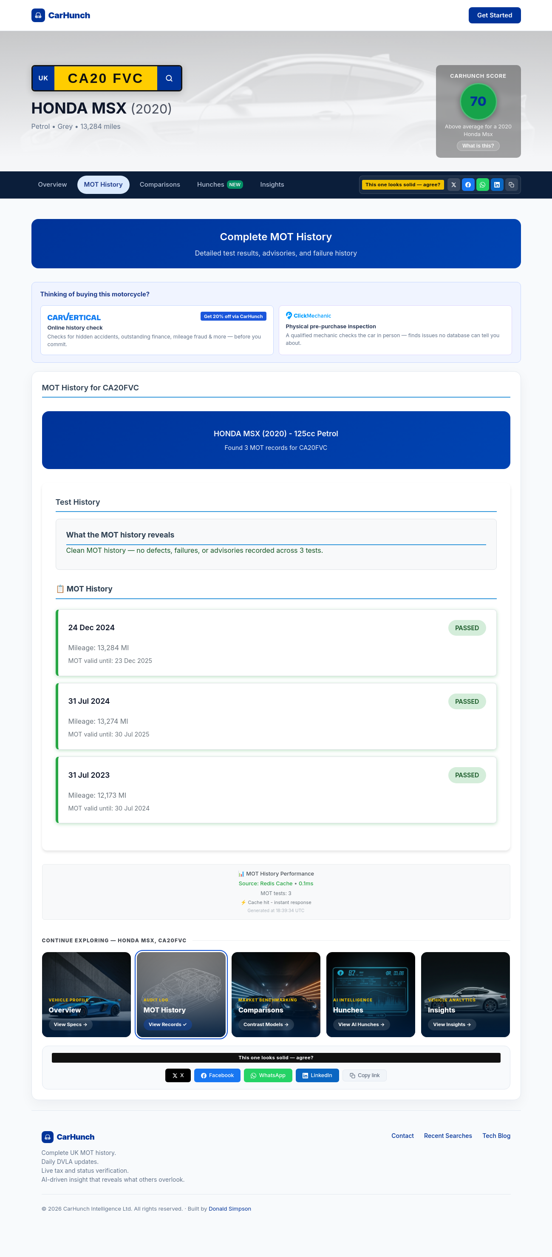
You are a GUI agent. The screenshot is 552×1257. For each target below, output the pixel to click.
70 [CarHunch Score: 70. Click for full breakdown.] (478, 101)
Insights (272, 184)
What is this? (478, 146)
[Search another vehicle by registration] (105, 78)
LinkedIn (317, 1075)
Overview (52, 184)
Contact (402, 1135)
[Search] (169, 78)
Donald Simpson (230, 1208)
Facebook (217, 1075)
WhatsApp (268, 1075)
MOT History (103, 184)
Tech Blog (496, 1135)
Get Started (494, 15)
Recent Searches (448, 1135)
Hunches (220, 184)
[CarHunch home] (61, 15)
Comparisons (160, 184)
